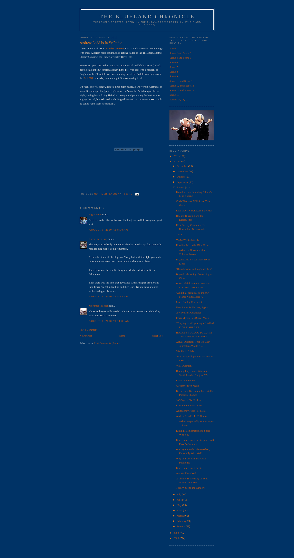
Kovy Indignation (185, 380)
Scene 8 (173, 71)
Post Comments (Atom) (107, 343)
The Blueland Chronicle (147, 17)
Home (122, 335)
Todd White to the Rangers (190, 487)
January (181, 526)
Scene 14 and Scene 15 (181, 90)
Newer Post (86, 335)
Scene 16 (174, 94)
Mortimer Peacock (98, 305)
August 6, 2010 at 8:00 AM (108, 229)
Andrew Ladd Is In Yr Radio (191, 416)
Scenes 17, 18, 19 (178, 99)
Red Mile (89, 78)
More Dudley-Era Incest (189, 301)
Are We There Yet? (186, 473)
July (179, 494)
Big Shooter (95, 214)
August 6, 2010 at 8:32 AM (108, 296)
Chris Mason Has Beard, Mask (192, 317)
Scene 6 (173, 62)
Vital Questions (184, 365)
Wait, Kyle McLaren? (187, 239)
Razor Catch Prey (98, 238)
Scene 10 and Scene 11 (181, 80)
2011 (176, 156)
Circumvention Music (187, 385)
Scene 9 (173, 76)
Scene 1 (173, 48)
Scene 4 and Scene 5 (180, 57)
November (183, 171)
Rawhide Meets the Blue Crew (192, 245)
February (182, 520)
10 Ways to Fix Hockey (188, 400)
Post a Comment (88, 329)
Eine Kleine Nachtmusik (189, 405)
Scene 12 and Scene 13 (181, 85)
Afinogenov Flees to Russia (190, 410)
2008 (176, 538)
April (180, 510)
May (179, 505)
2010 (176, 161)
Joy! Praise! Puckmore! (188, 312)
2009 (176, 532)
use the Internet (115, 48)
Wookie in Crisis (185, 351)
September (183, 181)
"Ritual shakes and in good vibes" (194, 268)
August (181, 187)
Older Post (157, 335)
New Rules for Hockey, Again (192, 307)
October (181, 176)
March (180, 515)
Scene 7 (173, 67)
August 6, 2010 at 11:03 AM (109, 320)
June (179, 499)
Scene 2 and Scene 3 (180, 53)
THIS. (179, 234)
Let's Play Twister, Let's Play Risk (194, 210)
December (182, 166)
